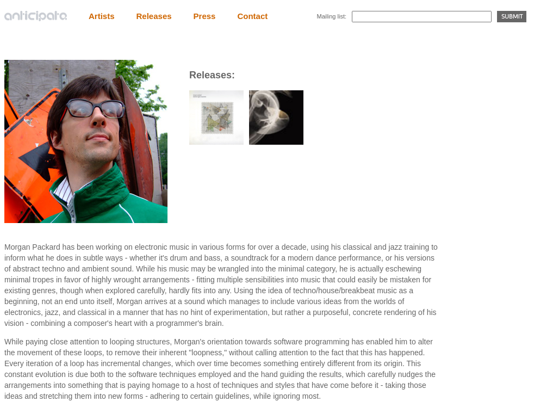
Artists (102, 16)
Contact (252, 16)
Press (205, 16)
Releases (154, 16)
